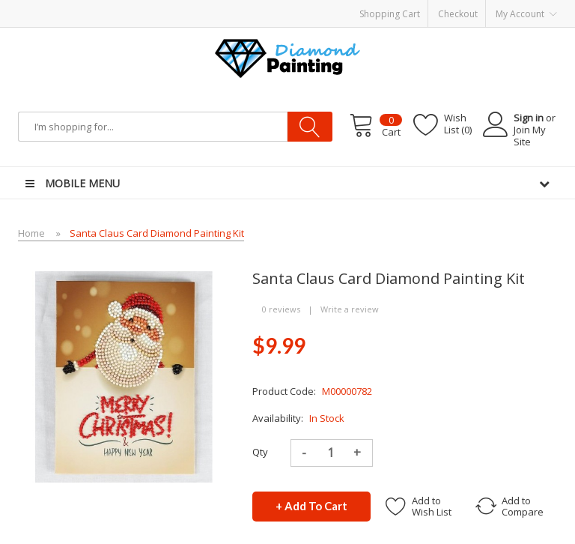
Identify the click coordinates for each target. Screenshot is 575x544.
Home (31, 233)
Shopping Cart (389, 13)
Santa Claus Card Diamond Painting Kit (157, 233)
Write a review (349, 309)
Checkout (458, 13)
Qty (260, 452)
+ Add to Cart (311, 506)
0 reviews (281, 309)
